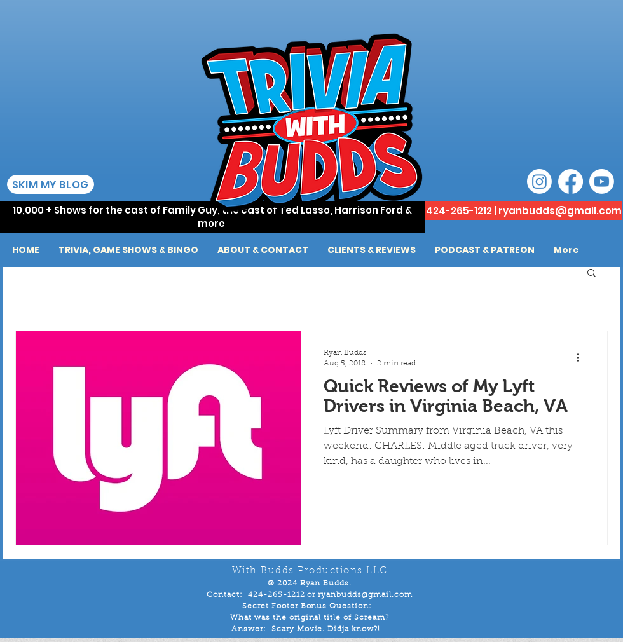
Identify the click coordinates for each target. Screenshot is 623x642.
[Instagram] (539, 181)
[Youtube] (601, 181)
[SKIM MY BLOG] (50, 184)
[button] (591, 273)
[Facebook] (570, 181)
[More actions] (582, 357)
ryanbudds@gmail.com (560, 210)
